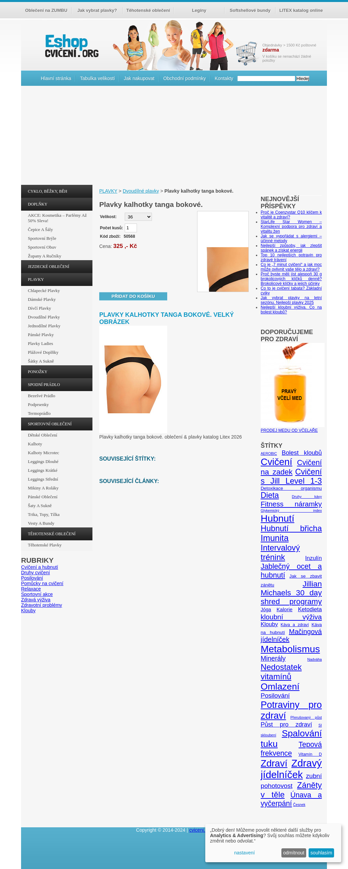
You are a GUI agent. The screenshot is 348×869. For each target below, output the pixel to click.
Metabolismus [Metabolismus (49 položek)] (290, 648)
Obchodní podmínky (184, 78)
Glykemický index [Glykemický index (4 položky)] (291, 510)
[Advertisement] (174, 137)
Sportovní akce (37, 594)
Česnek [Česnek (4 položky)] (299, 805)
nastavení (244, 852)
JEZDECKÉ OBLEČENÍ (48, 266)
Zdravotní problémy (41, 605)
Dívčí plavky (39, 308)
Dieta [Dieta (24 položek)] (270, 495)
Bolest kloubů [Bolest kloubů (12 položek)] (302, 452)
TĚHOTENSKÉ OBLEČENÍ (51, 534)
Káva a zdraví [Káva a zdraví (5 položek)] (295, 624)
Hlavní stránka (56, 78)
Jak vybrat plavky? (97, 10)
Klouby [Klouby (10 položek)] (269, 624)
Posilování (32, 578)
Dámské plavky (42, 299)
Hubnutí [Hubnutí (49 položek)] (277, 518)
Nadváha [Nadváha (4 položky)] (314, 659)
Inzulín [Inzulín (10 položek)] (313, 558)
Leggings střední (43, 479)
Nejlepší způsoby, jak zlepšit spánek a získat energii (291, 248)
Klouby (28, 610)
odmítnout (293, 852)
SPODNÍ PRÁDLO (44, 384)
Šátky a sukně (41, 361)
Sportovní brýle (42, 238)
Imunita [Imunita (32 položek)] (275, 538)
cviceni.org (200, 830)
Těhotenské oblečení (148, 10)
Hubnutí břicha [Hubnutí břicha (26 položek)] (291, 528)
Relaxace (31, 589)
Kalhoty (35, 443)
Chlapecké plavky (44, 290)
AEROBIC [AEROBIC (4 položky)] (269, 453)
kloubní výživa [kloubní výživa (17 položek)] (291, 617)
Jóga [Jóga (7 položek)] (266, 609)
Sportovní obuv (42, 247)
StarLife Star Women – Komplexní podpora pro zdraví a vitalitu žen (291, 226)
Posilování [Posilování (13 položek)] (275, 695)
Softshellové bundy (250, 10)
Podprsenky (38, 404)
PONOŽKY (37, 371)
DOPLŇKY (37, 204)
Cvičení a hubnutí (39, 567)
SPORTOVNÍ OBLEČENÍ (50, 424)
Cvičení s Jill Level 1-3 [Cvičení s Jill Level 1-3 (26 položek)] (291, 476)
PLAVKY (36, 279)
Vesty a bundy (41, 523)
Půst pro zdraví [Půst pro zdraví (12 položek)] (286, 724)
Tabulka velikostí (97, 78)
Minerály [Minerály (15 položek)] (273, 658)
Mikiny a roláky (43, 487)
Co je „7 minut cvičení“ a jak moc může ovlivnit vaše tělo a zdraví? (291, 267)
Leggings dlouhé (43, 461)
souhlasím (321, 852)
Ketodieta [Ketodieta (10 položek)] (310, 609)
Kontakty (224, 78)
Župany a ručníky (44, 255)
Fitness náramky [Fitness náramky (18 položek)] (291, 504)
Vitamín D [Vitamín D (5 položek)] (310, 754)
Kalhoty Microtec (43, 452)
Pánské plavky (41, 334)
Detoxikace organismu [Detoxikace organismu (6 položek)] (291, 488)
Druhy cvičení (35, 572)
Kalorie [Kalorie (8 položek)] (285, 609)
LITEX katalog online (301, 10)
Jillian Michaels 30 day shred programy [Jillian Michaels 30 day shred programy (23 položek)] (291, 593)
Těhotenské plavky (45, 544)
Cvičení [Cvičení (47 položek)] (276, 462)
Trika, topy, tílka (43, 514)
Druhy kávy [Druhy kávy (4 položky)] (307, 497)
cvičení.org (71, 45)
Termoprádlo (39, 413)
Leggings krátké (42, 470)
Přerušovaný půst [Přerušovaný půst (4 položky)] (306, 717)
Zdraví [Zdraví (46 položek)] (274, 763)
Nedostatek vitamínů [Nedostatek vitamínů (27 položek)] (281, 671)
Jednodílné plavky (44, 325)
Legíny (199, 10)
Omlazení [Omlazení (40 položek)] (280, 686)
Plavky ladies (40, 343)
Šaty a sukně (40, 505)
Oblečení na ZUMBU (46, 10)
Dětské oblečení (42, 435)
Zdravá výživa (35, 599)
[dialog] (273, 843)
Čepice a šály (40, 229)
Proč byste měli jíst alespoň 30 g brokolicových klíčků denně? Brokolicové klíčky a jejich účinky (291, 279)
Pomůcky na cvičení (42, 583)
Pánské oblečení (42, 496)
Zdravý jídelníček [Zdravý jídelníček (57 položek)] (291, 768)
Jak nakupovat (139, 78)
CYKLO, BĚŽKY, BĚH (47, 191)
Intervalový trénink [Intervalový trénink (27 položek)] (280, 552)
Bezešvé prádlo (41, 395)
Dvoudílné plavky (44, 317)
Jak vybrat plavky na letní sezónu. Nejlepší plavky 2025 (291, 300)
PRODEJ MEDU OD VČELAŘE (293, 428)
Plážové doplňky (43, 352)
